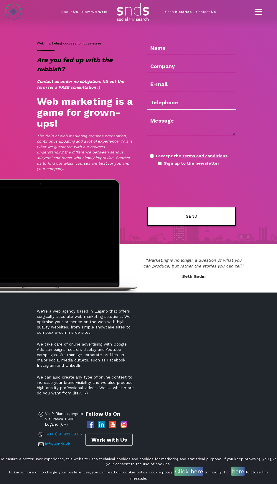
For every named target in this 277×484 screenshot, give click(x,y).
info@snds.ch (57, 444)
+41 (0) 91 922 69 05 (63, 434)
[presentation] (181, 187)
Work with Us (109, 440)
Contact (206, 12)
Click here (189, 471)
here (238, 471)
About (69, 12)
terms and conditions (204, 155)
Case (178, 12)
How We (95, 12)
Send (191, 216)
